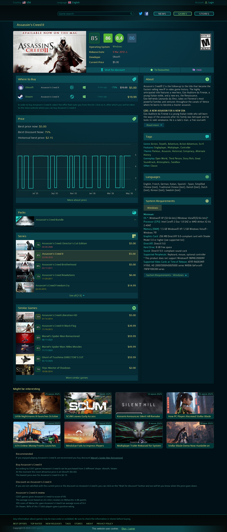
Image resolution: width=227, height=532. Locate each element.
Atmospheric (163, 162)
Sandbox (175, 162)
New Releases (54, 523)
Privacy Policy (105, 523)
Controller (185, 147)
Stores (204, 13)
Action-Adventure (188, 144)
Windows (117, 46)
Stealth (162, 144)
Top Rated (36, 523)
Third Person (175, 158)
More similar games (77, 377)
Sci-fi (201, 144)
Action (154, 144)
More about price (77, 199)
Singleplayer (160, 147)
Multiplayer (173, 147)
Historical (177, 151)
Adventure (173, 144)
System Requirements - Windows (166, 275)
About (89, 523)
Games (182, 13)
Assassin (166, 151)
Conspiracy (188, 151)
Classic (154, 166)
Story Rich (188, 158)
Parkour (156, 151)
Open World (161, 158)
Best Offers (20, 523)
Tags (68, 523)
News (162, 13)
